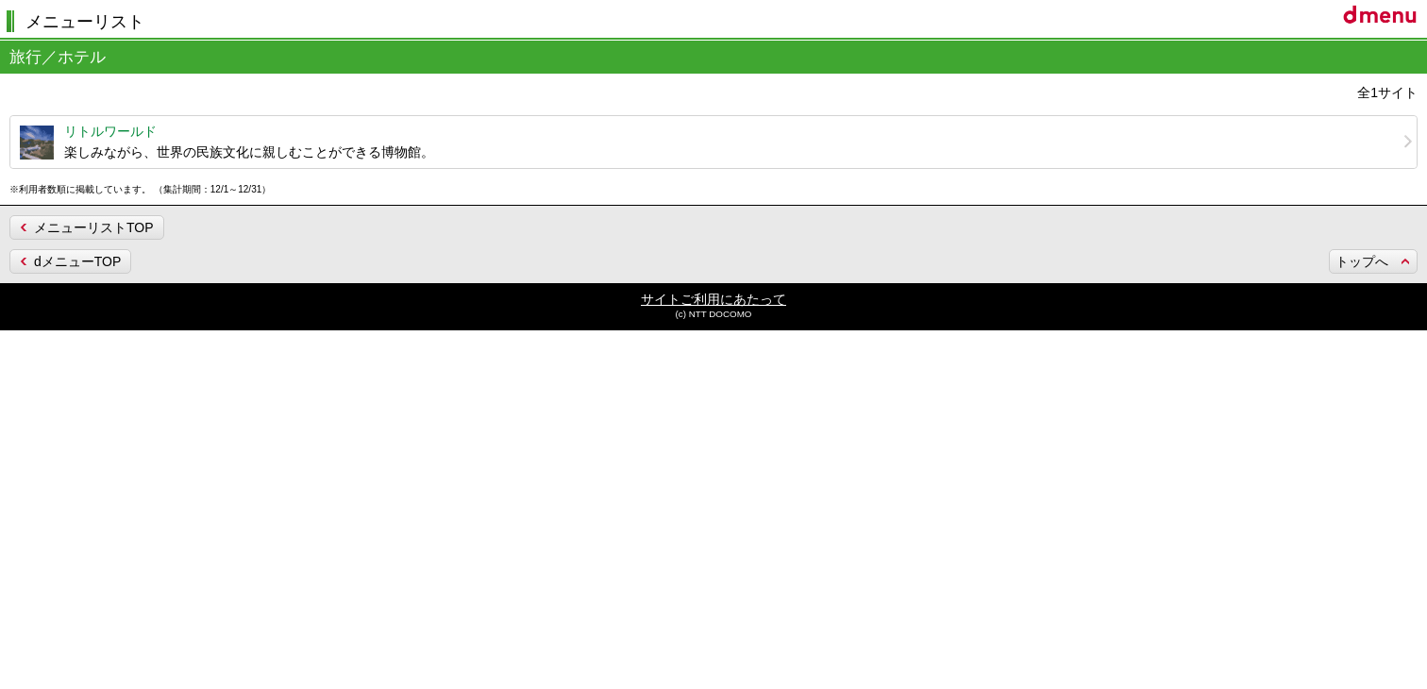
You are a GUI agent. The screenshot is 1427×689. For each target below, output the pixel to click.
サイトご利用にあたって (713, 299)
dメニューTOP (77, 261)
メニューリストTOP (94, 227)
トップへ (1361, 261)
